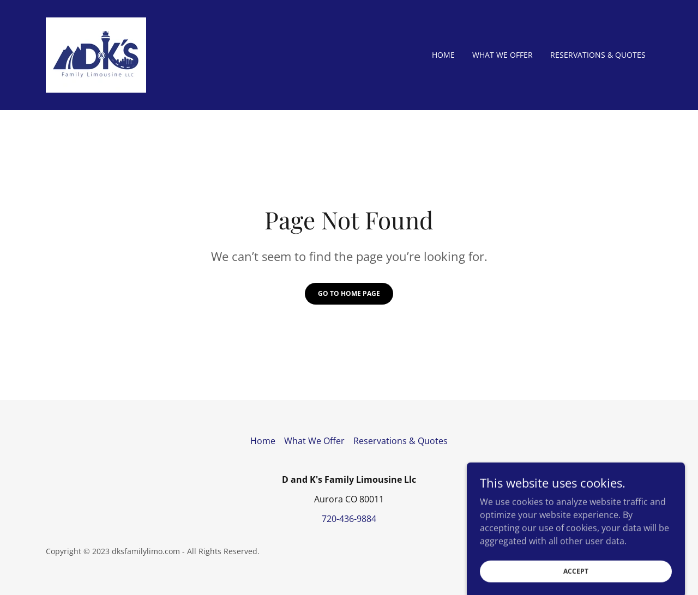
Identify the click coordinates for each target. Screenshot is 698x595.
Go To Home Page (349, 293)
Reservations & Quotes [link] (598, 55)
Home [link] (443, 55)
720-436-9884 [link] (349, 519)
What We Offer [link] (502, 55)
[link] (96, 54)
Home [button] (262, 441)
